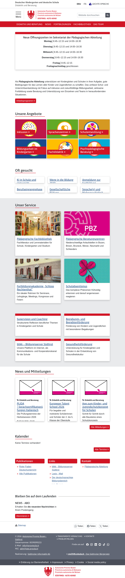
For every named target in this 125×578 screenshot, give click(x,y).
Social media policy (96, 562)
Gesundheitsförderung (79, 344)
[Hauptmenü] (18, 15)
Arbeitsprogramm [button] (25, 101)
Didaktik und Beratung (29, 24)
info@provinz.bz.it (30, 545)
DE (79, 4)
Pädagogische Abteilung (96, 466)
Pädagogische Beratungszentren (85, 238)
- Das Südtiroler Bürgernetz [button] (87, 554)
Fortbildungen (62, 24)
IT (85, 4)
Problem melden (65, 539)
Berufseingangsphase (29, 189)
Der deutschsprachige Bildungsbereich (62, 479)
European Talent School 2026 (59, 405)
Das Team (98, 24)
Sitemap (22, 525)
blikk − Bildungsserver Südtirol (35, 344)
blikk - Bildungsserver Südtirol (62, 468)
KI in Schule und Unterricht (26, 181)
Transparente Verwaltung (69, 536)
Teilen (78, 526)
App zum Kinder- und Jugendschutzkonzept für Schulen (95, 407)
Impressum (56, 562)
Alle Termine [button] (102, 449)
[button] (87, 544)
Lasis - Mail (57, 474)
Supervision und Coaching (32, 319)
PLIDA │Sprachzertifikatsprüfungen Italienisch (30, 407)
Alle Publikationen (27, 474)
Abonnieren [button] (22, 516)
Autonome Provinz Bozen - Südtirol (31, 538)
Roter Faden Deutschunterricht (27, 468)
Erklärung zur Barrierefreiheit (34, 562)
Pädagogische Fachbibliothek (34, 238)
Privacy (69, 562)
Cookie (79, 562)
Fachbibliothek (82, 24)
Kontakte (89, 536)
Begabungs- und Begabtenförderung (77, 320)
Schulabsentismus (76, 286)
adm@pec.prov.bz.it (29, 549)
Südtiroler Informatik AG (39, 554)
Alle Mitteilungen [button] (100, 427)
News (48, 24)
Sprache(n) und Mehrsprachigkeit (92, 191)
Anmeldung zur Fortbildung (91, 181)
